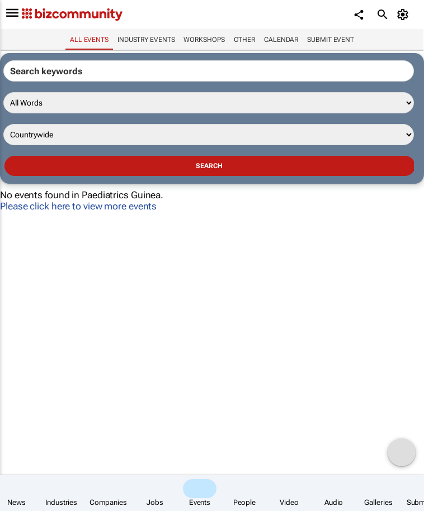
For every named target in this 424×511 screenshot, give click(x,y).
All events (89, 40)
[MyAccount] (404, 14)
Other (245, 40)
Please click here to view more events (78, 206)
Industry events (146, 40)
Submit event (330, 40)
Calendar (281, 40)
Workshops (203, 40)
